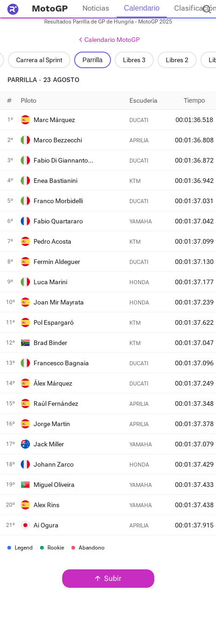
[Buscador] (207, 9)
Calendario (141, 8)
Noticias (95, 8)
